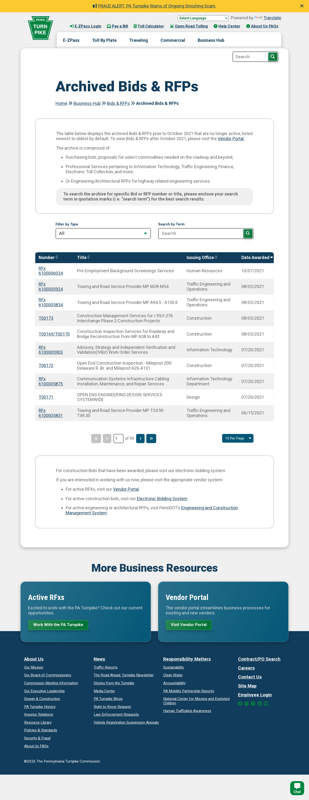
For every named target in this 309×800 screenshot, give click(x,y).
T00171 (46, 397)
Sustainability (173, 668)
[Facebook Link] (240, 704)
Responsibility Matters (187, 660)
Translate (267, 17)
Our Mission (33, 668)
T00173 (46, 318)
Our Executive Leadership (44, 692)
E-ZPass (71, 40)
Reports (188, 692)
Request (112, 708)
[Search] (248, 233)
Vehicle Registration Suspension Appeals (126, 723)
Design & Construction (42, 700)
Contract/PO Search (259, 660)
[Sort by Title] (82, 257)
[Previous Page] (106, 438)
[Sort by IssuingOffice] (201, 257)
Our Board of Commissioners (47, 676)
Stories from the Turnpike (114, 684)
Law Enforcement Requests (116, 715)
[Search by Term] (205, 233)
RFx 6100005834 (51, 302)
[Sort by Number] (47, 257)
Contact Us (250, 678)
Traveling (138, 40)
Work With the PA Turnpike (60, 625)
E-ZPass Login (85, 26)
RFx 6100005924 (51, 286)
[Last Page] (153, 438)
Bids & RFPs (118, 103)
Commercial (173, 40)
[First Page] (94, 438)
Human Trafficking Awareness (187, 712)
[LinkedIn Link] (260, 704)
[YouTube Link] (266, 704)
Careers (246, 669)
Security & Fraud (37, 739)
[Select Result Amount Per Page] (236, 438)
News (99, 660)
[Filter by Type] (103, 233)
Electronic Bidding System (162, 498)
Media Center (104, 692)
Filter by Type (67, 224)
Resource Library (37, 723)
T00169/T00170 (54, 334)
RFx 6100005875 (51, 381)
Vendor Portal (126, 489)
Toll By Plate (104, 40)
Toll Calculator (149, 26)
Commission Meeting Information (51, 684)
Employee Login (255, 696)
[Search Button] (272, 56)
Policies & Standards (40, 731)
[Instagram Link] (253, 704)
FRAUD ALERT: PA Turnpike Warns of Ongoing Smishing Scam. (154, 5)
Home (61, 103)
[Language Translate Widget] (203, 18)
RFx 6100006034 (51, 271)
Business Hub (211, 40)
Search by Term (171, 224)
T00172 (46, 365)
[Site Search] (255, 56)
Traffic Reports (106, 668)
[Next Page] (141, 438)
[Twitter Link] (247, 704)
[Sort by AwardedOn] (255, 257)
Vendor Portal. (231, 138)
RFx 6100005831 (51, 413)
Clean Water (173, 676)
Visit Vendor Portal (190, 625)
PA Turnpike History (40, 708)
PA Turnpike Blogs (108, 700)
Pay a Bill (117, 26)
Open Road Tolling (189, 26)
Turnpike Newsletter (124, 676)
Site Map (247, 687)
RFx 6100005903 (51, 350)
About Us (33, 660)
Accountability (174, 684)
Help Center (227, 26)
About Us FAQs (262, 26)
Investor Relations (38, 715)
